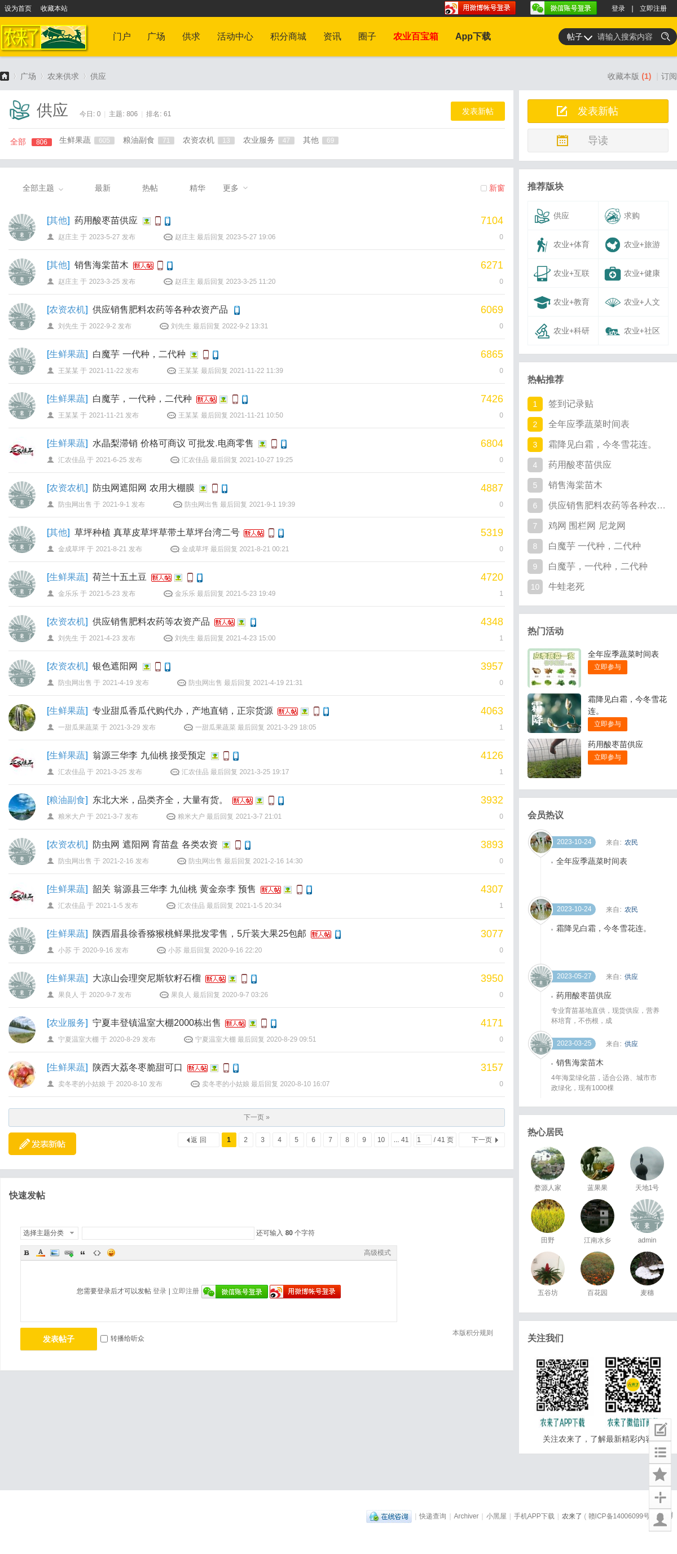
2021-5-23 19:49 (250, 594)
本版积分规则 (472, 1333)
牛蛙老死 (566, 586)
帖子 (575, 36)
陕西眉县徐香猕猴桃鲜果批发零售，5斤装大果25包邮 (199, 933)
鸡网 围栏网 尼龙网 (587, 525)
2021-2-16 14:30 (277, 861)
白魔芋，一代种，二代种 (142, 398)
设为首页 (18, 8)
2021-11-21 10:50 (256, 415)
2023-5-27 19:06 (250, 237)
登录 (618, 8)
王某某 (68, 371)
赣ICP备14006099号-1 (622, 1516)
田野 (548, 1240)
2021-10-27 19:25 (266, 460)
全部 (31, 141)
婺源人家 (547, 1188)
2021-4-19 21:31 (277, 683)
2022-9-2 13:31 (245, 326)
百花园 (597, 1293)
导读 (598, 140)
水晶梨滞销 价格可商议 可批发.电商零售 (173, 443)
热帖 (150, 187)
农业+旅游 (632, 244)
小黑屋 (496, 1516)
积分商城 (288, 36)
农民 (631, 876)
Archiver (466, 1516)
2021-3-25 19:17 (264, 772)
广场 (156, 36)
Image (54, 1252)
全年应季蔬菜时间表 (589, 424)
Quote (83, 1252)
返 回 (198, 1140)
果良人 (68, 995)
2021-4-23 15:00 (250, 638)
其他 (320, 139)
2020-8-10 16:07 (304, 1084)
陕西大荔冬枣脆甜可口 (138, 1067)
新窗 (497, 187)
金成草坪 (71, 549)
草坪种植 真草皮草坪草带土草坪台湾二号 (156, 532)
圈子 (367, 36)
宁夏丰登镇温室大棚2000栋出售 (157, 1023)
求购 (622, 216)
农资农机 (208, 139)
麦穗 (647, 1293)
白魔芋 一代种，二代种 (139, 354)
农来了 (4, 76)
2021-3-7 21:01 (259, 816)
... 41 (401, 1140)
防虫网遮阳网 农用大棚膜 (143, 488)
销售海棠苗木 (101, 265)
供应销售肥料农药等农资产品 (151, 621)
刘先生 (68, 326)
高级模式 (377, 1253)
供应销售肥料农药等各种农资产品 (160, 309)
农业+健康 (632, 273)
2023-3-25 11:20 (250, 282)
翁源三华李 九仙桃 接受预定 (149, 755)
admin (647, 1240)
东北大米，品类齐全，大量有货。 (160, 800)
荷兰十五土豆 (120, 577)
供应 (98, 76)
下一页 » (257, 1117)
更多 (231, 187)
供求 (191, 36)
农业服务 (268, 139)
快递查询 (432, 1516)
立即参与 (607, 667)
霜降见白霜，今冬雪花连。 (602, 444)
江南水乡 (597, 1240)
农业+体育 (562, 244)
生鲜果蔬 (87, 139)
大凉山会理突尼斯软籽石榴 (147, 978)
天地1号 (647, 1188)
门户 (122, 36)
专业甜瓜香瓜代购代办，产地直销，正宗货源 (183, 710)
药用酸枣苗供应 (106, 220)
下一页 (482, 1140)
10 (381, 1140)
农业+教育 (562, 302)
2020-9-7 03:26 (245, 995)
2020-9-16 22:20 (237, 950)
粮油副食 (148, 139)
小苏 (65, 950)
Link (68, 1252)
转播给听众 (122, 1338)
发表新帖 (478, 111)
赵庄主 (68, 237)
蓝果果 (597, 1188)
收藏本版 (629, 76)
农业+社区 (632, 331)
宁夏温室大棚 (78, 1039)
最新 (103, 187)
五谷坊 (548, 1293)
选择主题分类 (43, 1233)
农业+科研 (562, 331)
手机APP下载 (534, 1516)
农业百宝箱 (415, 36)
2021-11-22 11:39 (256, 371)
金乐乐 (68, 594)
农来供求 (63, 76)
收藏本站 (54, 8)
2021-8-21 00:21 (264, 549)
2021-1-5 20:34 (259, 906)
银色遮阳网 (115, 666)
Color (40, 1252)
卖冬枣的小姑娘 (81, 1084)
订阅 (669, 76)
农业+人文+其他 (630, 305)
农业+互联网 (560, 276)
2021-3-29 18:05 (291, 727)
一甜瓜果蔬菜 (78, 727)
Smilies (111, 1252)
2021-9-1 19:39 (272, 504)
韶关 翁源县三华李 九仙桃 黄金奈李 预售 (174, 889)
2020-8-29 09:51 (291, 1039)
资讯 (332, 36)
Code (97, 1252)
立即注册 (653, 8)
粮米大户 (71, 816)
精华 (197, 187)
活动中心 (235, 36)
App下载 (473, 36)
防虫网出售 (75, 504)
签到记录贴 (571, 404)
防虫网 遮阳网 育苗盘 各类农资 (155, 844)
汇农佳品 (71, 460)
